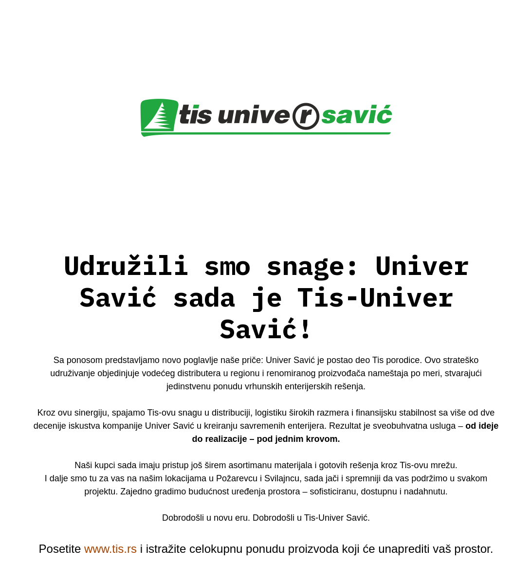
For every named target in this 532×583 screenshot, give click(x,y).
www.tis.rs (110, 548)
